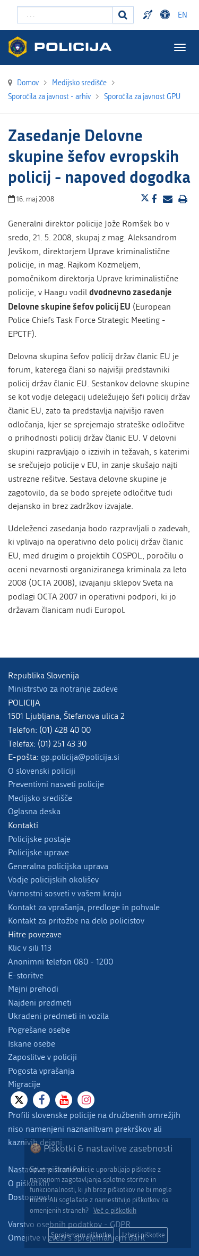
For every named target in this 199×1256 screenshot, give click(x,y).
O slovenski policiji (41, 771)
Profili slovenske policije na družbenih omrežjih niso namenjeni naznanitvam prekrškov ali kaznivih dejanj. (94, 1128)
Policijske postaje (39, 839)
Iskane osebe (31, 1044)
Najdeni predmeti (40, 1003)
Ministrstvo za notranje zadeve (63, 689)
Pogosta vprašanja (41, 1071)
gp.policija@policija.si (80, 757)
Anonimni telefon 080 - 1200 (60, 962)
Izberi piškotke (143, 1235)
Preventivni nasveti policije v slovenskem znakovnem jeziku (149, 15)
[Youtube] (63, 1099)
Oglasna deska (34, 811)
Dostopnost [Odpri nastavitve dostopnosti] (166, 15)
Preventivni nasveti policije (56, 784)
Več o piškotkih (114, 1210)
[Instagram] (85, 1099)
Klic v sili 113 (29, 948)
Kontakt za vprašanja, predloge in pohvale (84, 907)
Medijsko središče (40, 798)
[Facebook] (41, 1099)
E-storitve (26, 975)
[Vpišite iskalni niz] (65, 14)
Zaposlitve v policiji (42, 1057)
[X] (19, 1099)
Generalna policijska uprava (58, 866)
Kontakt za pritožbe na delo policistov (76, 920)
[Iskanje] (123, 14)
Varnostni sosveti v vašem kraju (65, 893)
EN (182, 15)
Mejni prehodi (33, 989)
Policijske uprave (38, 852)
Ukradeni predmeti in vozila (58, 1016)
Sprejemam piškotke (81, 1235)
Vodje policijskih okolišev (53, 879)
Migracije (24, 1084)
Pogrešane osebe (39, 1030)
